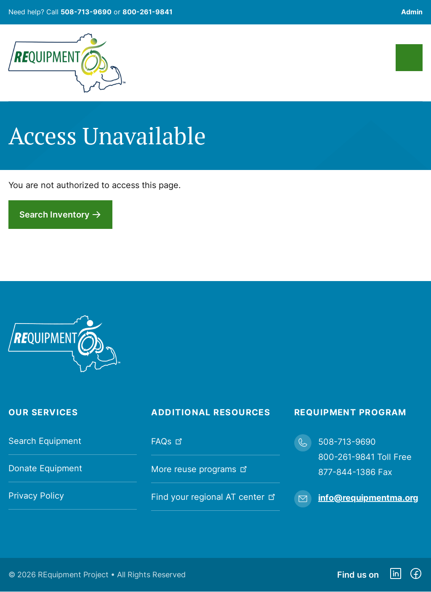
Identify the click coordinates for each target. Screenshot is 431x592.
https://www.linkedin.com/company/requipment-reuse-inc (395, 574)
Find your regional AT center (214, 496)
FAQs (167, 440)
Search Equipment (44, 441)
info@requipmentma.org (368, 498)
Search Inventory (54, 215)
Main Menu (409, 57)
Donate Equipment (45, 468)
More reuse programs (200, 468)
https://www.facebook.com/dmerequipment (416, 574)
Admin (412, 12)
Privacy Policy (36, 496)
